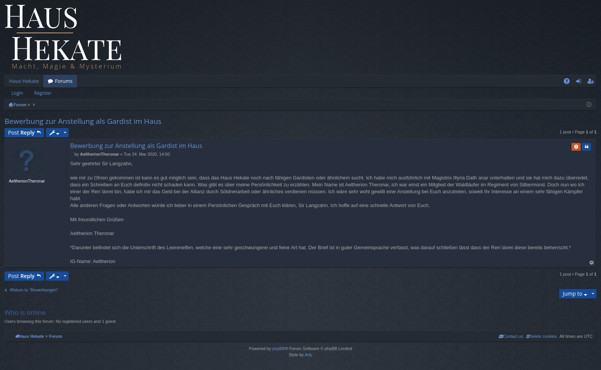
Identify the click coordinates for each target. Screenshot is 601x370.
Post (21, 132)
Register (42, 93)
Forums (63, 80)
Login (17, 93)
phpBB (278, 348)
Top (592, 262)
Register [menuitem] (592, 82)
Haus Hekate (24, 80)
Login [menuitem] (580, 82)
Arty (308, 354)
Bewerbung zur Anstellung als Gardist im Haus (83, 121)
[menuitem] (541, 336)
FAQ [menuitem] (569, 82)
